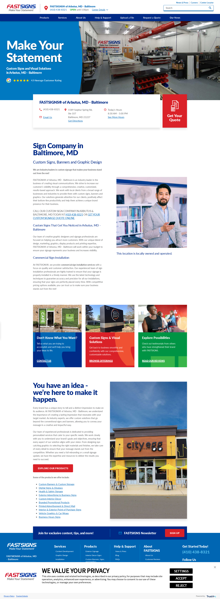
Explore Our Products (53, 468)
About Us (81, 17)
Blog (117, 555)
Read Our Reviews (153, 360)
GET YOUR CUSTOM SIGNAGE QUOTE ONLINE (66, 216)
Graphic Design (62, 555)
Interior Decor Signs (93, 555)
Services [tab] (60, 546)
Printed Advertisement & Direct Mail (57, 506)
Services (62, 17)
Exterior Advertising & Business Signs (58, 495)
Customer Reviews (152, 559)
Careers (194, 3)
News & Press (182, 3)
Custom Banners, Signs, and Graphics (95, 560)
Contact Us (44, 360)
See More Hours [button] (116, 117)
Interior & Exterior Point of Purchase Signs (60, 509)
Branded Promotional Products (54, 502)
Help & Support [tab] (125, 546)
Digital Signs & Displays (51, 487)
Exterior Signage (92, 551)
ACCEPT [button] (181, 578)
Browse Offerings (101, 360)
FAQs (117, 559)
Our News (175, 17)
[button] (215, 567)
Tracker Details (22, 596)
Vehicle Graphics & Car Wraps (54, 513)
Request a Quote (152, 17)
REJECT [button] (181, 585)
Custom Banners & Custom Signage (56, 484)
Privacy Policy (9, 596)
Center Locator (207, 3)
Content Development (64, 551)
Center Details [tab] (100, 9)
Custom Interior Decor (50, 498)
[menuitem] (44, 17)
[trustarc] (211, 596)
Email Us (47, 117)
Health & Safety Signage (51, 491)
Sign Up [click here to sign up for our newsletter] (175, 533)
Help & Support (103, 17)
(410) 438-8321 (58, 9)
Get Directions (75, 120)
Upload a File (127, 17)
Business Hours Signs (50, 516)
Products (44, 17)
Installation (60, 559)
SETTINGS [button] (181, 571)
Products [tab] (90, 546)
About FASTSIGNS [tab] (152, 548)
